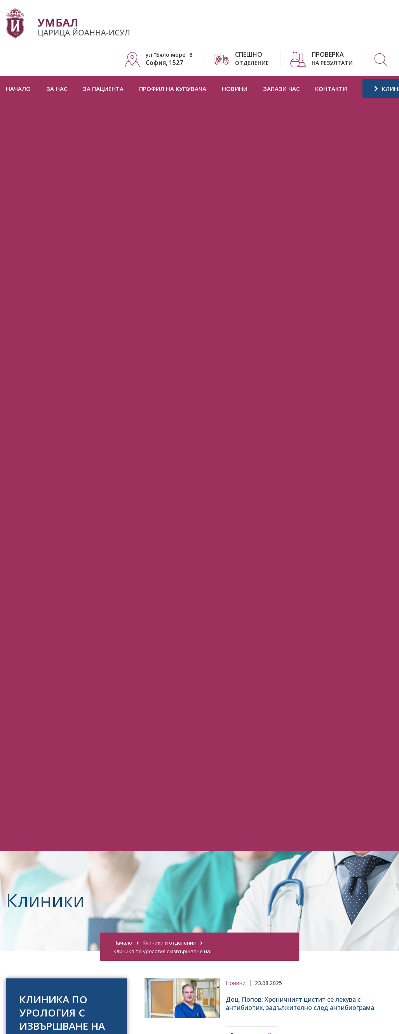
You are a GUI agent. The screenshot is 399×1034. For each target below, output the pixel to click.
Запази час (281, 89)
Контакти (331, 89)
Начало (18, 89)
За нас (56, 89)
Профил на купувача (172, 89)
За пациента (103, 89)
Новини (234, 89)
